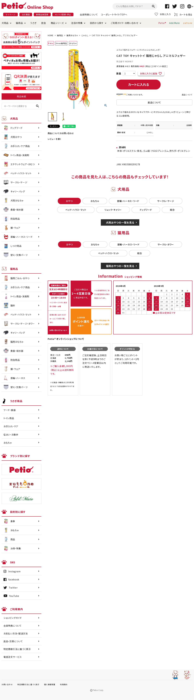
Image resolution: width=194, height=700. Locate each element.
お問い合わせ (7, 684)
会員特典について (89, 14)
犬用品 (5, 23)
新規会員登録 (42, 14)
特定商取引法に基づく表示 (17, 649)
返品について (187, 94)
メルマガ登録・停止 (63, 14)
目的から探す (96, 23)
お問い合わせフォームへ (58, 330)
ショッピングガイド (12, 617)
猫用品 (19, 23)
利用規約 (63, 684)
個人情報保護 (49, 684)
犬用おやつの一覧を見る (120, 222)
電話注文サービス (12, 656)
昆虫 (43, 23)
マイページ (10, 14)
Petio (50, 43)
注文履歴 (26, 14)
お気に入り (163, 14)
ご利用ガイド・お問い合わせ (124, 23)
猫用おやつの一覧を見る (120, 266)
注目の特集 (77, 23)
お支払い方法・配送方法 (15, 633)
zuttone (187, 23)
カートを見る (183, 14)
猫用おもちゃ (72, 35)
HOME (50, 35)
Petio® (162, 23)
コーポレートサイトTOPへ (114, 14)
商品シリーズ (57, 23)
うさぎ (33, 23)
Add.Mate (174, 23)
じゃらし (84, 35)
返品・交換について (13, 641)
